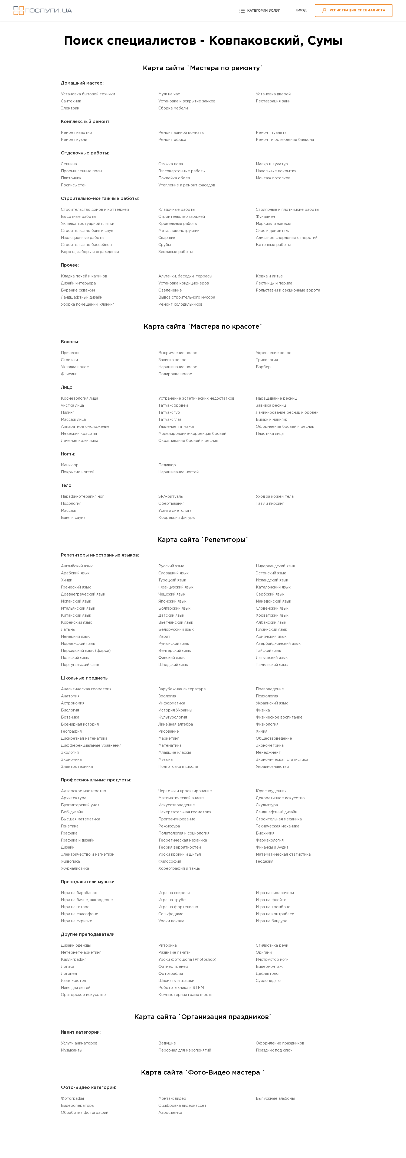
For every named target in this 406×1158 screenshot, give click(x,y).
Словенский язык (272, 608)
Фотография (170, 973)
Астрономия (72, 703)
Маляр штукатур (272, 164)
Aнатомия (70, 696)
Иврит (164, 636)
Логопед (69, 973)
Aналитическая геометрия (86, 689)
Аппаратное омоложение (85, 426)
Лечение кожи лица (79, 440)
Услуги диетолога (175, 510)
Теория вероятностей (179, 847)
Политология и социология (183, 833)
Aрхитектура (73, 798)
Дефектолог (268, 973)
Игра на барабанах (79, 893)
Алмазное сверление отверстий (286, 238)
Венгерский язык (174, 650)
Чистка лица (72, 405)
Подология (71, 503)
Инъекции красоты (79, 433)
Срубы (164, 245)
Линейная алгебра (175, 724)
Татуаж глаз (170, 419)
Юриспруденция (271, 791)
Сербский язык (270, 594)
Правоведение (270, 689)
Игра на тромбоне (273, 907)
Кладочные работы (176, 209)
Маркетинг (168, 738)
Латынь (68, 629)
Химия (261, 731)
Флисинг (69, 374)
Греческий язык (76, 587)
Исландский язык (272, 580)
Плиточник (71, 178)
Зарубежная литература (182, 689)
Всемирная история (80, 724)
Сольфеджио (171, 914)
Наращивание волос (177, 367)
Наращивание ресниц (276, 398)
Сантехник (71, 101)
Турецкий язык (172, 580)
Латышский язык (272, 657)
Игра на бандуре (271, 921)
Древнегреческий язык (83, 594)
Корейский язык (76, 622)
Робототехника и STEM (181, 987)
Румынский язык (173, 643)
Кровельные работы (178, 223)
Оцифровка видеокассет (182, 1105)
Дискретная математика (84, 738)
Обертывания (171, 503)
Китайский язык (76, 615)
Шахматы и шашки (176, 980)
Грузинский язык (271, 629)
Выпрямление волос (177, 353)
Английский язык (77, 566)
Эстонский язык (271, 573)
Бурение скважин (78, 290)
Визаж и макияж (271, 419)
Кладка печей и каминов (84, 276)
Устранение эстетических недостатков (196, 398)
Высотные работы (78, 216)
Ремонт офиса (172, 139)
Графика (69, 833)
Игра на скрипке (76, 921)
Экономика (71, 759)
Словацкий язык (173, 573)
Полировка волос (175, 374)
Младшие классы (174, 752)
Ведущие (167, 1043)
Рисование (168, 731)
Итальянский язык (78, 608)
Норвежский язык (78, 643)
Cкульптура (267, 805)
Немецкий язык (75, 636)
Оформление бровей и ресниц (285, 426)
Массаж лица (73, 419)
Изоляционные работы (82, 238)
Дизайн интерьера (78, 283)
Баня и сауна (73, 517)
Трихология (267, 360)
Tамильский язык (272, 665)
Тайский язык (268, 650)
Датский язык (171, 615)
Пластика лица (270, 433)
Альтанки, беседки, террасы (185, 276)
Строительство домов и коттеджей (95, 209)
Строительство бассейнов (86, 245)
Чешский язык (171, 594)
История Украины (175, 710)
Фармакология (270, 840)
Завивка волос (172, 360)
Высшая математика (80, 819)
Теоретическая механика (182, 840)
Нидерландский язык (275, 566)
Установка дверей (273, 94)
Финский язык (171, 657)
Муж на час (169, 94)
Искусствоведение (176, 805)
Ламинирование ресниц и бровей (287, 412)
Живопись (70, 861)
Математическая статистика (283, 854)
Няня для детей (75, 987)
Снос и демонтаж (272, 230)
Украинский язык (272, 703)
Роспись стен (74, 185)
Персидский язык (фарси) (86, 650)
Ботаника (70, 717)
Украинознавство (272, 766)
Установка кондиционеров (183, 283)
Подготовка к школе (178, 766)
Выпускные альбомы (275, 1098)
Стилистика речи (272, 945)
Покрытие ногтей (77, 472)
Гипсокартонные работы (181, 171)
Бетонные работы (273, 245)
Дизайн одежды (76, 945)
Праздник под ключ (274, 1050)
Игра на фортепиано (178, 907)
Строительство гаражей (181, 216)
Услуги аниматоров (79, 1043)
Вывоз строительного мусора (186, 297)
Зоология (167, 696)
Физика (263, 710)
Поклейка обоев (174, 178)
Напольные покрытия (276, 171)
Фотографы (72, 1098)
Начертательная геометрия (184, 812)
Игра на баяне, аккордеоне (87, 900)
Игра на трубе (172, 900)
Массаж (68, 510)
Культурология (172, 717)
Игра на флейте (271, 900)
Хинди (66, 580)
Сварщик (166, 238)
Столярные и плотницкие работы (287, 209)
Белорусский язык (176, 629)
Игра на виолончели (275, 893)
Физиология (267, 724)
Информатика (171, 703)
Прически (70, 353)
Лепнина (69, 164)
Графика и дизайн (77, 840)
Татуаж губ (169, 412)
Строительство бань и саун (87, 230)
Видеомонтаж (269, 966)
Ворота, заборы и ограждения (90, 252)
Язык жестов (73, 980)
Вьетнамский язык (175, 622)
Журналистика (75, 868)
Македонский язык (273, 601)
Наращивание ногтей (178, 472)
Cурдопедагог (269, 980)
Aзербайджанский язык (278, 643)
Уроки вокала (171, 921)
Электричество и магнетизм (87, 854)
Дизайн (67, 847)
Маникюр (69, 465)
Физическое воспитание (279, 717)
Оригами (264, 952)
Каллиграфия (74, 959)
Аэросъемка (170, 1112)
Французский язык (176, 587)
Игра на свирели (174, 893)
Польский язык (75, 657)
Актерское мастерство (83, 791)
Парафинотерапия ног (82, 496)
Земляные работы (175, 252)
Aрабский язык (75, 573)
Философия (169, 861)
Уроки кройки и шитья (179, 854)
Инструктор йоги (272, 959)
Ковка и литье (269, 276)
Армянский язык (271, 636)
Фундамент (266, 216)
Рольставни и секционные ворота (288, 290)
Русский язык (171, 566)
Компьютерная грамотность (185, 995)
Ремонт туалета (271, 132)
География (71, 731)
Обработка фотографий (84, 1112)
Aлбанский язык (271, 622)
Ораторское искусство (83, 995)
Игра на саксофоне (79, 914)
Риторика (167, 945)
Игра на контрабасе (275, 914)
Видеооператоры (77, 1105)
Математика (170, 745)
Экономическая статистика (282, 759)
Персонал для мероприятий (184, 1050)
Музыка (165, 759)
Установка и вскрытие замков (186, 101)
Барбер (263, 367)
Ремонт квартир (76, 132)
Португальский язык (80, 665)
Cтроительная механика (279, 819)
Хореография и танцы (179, 868)
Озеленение (170, 290)
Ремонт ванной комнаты (181, 132)
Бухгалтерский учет (80, 805)
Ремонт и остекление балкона (285, 139)
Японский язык (172, 601)
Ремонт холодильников (180, 304)
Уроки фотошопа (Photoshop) (187, 959)
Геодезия (264, 861)
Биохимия (265, 833)
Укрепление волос (273, 353)
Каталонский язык (273, 587)
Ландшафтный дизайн (81, 297)
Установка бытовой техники (88, 94)
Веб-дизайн (72, 812)
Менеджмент (268, 752)
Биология (70, 710)
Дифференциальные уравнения (91, 745)
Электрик (70, 108)
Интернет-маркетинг (81, 952)
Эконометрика (270, 745)
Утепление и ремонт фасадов (186, 185)
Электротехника (77, 766)
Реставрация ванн (273, 101)
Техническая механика (277, 826)
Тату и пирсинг (270, 503)
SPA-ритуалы (171, 496)
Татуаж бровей (173, 405)
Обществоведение (274, 738)
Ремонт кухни (74, 139)
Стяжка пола (170, 164)
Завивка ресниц (271, 405)
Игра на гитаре (75, 907)
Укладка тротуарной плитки (87, 223)
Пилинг (67, 412)
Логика (67, 966)
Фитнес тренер (173, 966)
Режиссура (169, 826)
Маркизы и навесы (273, 223)
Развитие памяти (174, 952)
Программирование (176, 819)
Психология (267, 696)
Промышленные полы (81, 171)
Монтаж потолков (273, 178)
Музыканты (71, 1050)
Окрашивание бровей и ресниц (188, 440)
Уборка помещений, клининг (87, 304)
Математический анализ (181, 798)
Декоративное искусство (280, 798)
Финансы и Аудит (272, 847)
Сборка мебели (173, 108)
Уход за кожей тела (275, 496)
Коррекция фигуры (176, 517)
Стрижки (69, 360)
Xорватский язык (272, 615)
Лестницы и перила (274, 283)
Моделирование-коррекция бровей (192, 433)
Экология (70, 752)
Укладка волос (75, 367)
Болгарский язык (174, 608)
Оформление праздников (280, 1043)
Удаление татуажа (176, 426)
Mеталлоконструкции (178, 230)
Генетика (69, 826)
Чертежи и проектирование (185, 791)
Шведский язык (173, 665)
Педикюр (167, 465)
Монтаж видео (172, 1098)
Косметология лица (79, 398)
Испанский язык (76, 601)
